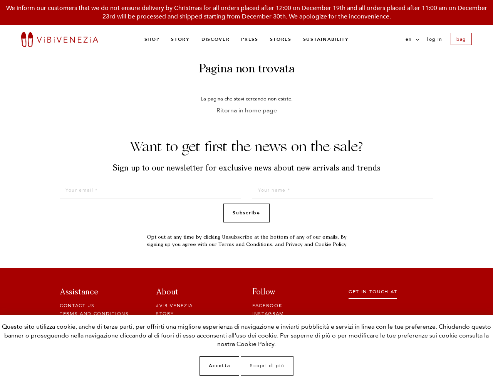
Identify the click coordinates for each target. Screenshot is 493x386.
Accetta (219, 366)
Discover (215, 39)
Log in (435, 39)
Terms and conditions (94, 314)
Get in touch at (373, 292)
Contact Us (77, 305)
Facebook (267, 305)
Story (180, 39)
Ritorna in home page (246, 110)
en (412, 39)
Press (249, 39)
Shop (152, 39)
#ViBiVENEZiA (174, 305)
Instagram (268, 314)
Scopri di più (267, 366)
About (167, 292)
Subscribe (246, 213)
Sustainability (326, 39)
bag (461, 39)
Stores (281, 39)
